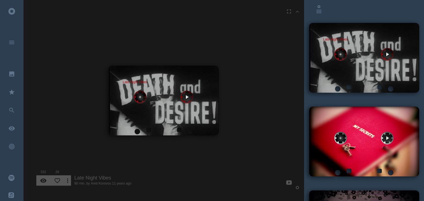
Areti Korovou (101, 183)
